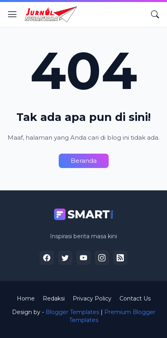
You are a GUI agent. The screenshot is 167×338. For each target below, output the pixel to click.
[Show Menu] (12, 14)
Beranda (84, 160)
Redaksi (54, 298)
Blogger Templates (72, 312)
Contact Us (135, 298)
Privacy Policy (92, 298)
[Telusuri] (155, 14)
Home (26, 298)
